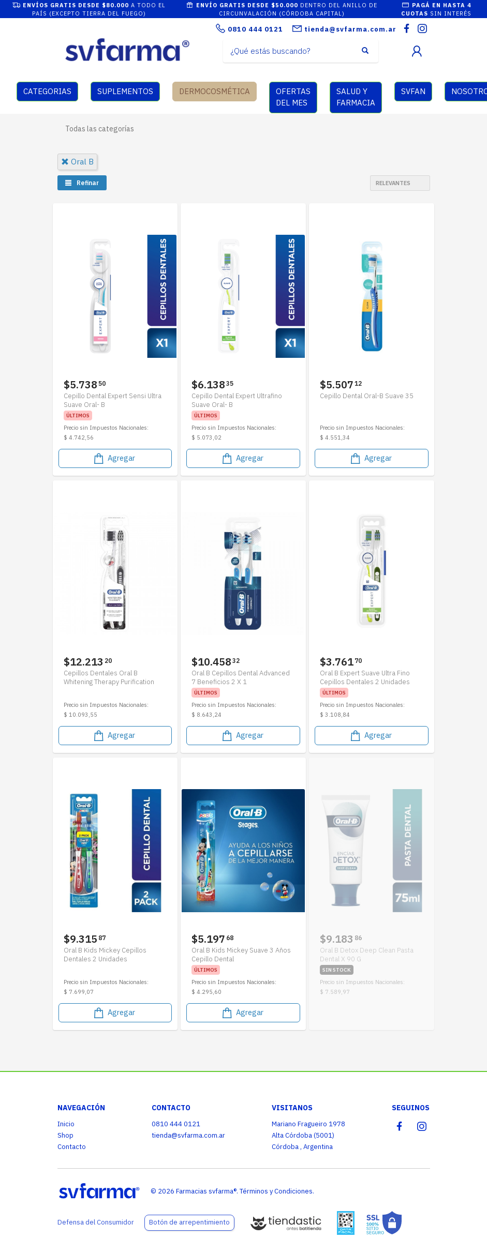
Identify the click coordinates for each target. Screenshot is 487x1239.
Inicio (66, 1124)
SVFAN (413, 91)
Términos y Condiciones (276, 1191)
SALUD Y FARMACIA (355, 97)
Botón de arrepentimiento (189, 1222)
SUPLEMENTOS (125, 91)
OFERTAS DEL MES (293, 97)
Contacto (71, 1146)
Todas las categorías (99, 128)
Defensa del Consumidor (95, 1222)
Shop (65, 1135)
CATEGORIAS (47, 91)
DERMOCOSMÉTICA (214, 91)
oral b (77, 162)
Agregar (113, 458)
